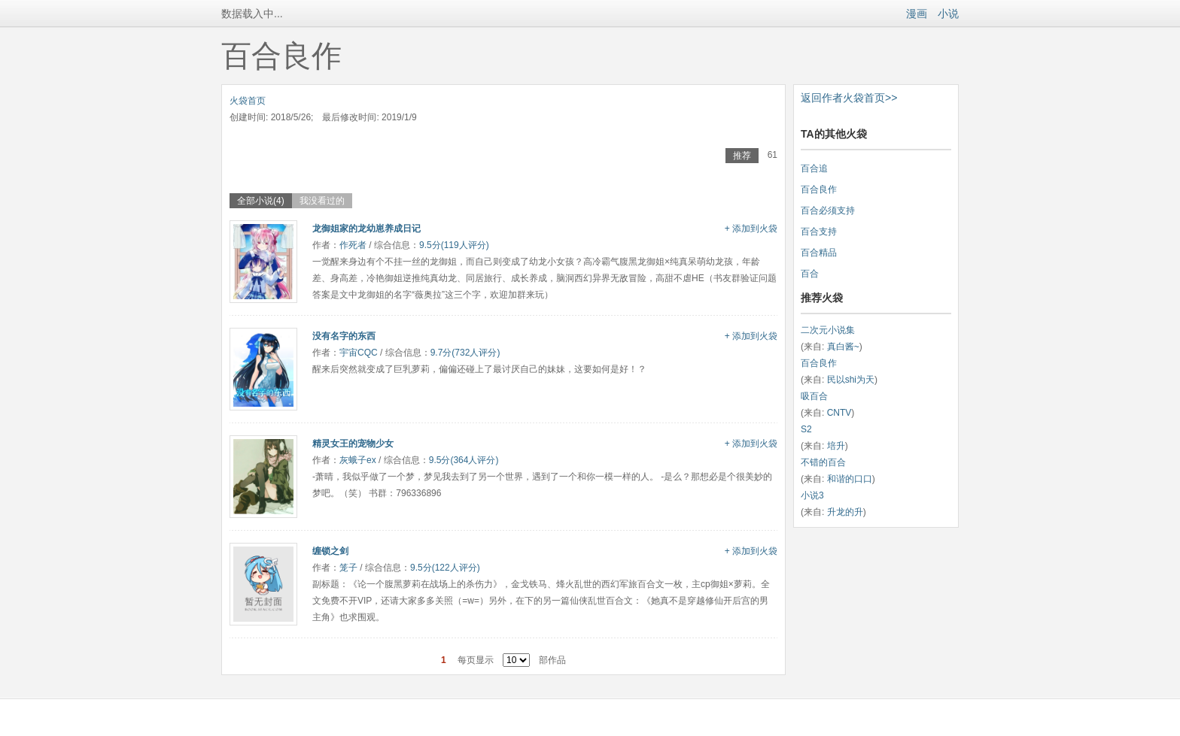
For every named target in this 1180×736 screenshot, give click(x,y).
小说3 (812, 495)
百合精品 (819, 252)
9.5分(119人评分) (454, 245)
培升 (836, 446)
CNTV (839, 412)
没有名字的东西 (344, 336)
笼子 (348, 567)
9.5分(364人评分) (464, 460)
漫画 (916, 14)
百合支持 (819, 231)
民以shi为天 (850, 379)
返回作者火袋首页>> (849, 98)
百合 (810, 273)
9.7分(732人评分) (465, 352)
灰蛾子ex (357, 460)
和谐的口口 (849, 479)
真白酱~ (843, 346)
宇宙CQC (358, 352)
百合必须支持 (828, 210)
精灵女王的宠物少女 (353, 443)
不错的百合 (823, 462)
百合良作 (819, 189)
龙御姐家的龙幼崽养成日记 (366, 228)
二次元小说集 (828, 330)
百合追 (814, 168)
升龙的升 (845, 512)
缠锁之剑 (330, 551)
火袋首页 (248, 100)
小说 (948, 14)
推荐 (742, 155)
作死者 (352, 245)
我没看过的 (322, 200)
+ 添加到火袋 (751, 228)
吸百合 (814, 396)
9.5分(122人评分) (445, 567)
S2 (806, 429)
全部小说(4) (260, 200)
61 (772, 155)
